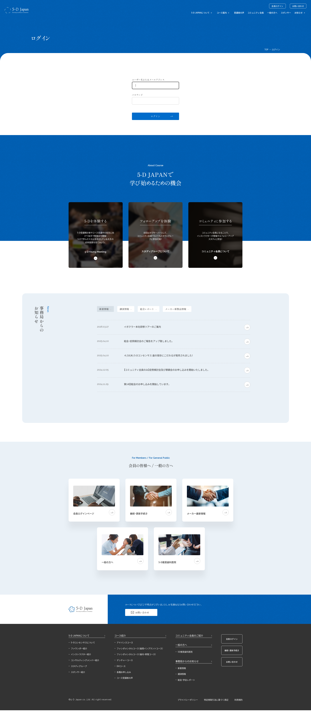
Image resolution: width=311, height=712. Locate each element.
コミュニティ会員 (256, 12)
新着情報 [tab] (104, 309)
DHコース (121, 666)
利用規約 (238, 700)
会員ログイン (277, 6)
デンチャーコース (125, 660)
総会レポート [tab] (147, 309)
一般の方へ (272, 12)
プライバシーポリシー (188, 700)
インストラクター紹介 (81, 654)
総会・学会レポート (186, 679)
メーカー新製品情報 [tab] (175, 309)
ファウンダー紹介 (79, 648)
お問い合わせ (298, 6)
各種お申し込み (124, 672)
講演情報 (182, 673)
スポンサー (286, 12)
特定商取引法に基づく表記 (216, 700)
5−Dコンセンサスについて (83, 642)
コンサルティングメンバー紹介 (85, 660)
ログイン (155, 116)
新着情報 (182, 668)
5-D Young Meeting (95, 251)
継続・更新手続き (232, 650)
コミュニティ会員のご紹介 (189, 635)
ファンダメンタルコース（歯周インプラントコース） (140, 648)
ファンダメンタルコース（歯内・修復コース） (136, 654)
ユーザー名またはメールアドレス (148, 80)
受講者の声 (239, 12)
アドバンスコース (125, 642)
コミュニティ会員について (215, 251)
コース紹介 (120, 635)
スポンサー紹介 (78, 672)
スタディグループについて (155, 251)
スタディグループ (79, 666)
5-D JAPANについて (79, 635)
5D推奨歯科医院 (185, 651)
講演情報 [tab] (124, 309)
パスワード (137, 95)
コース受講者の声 (125, 677)
